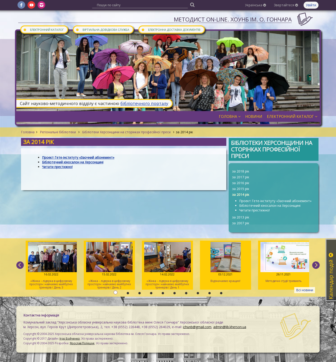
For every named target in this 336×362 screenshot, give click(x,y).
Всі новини (304, 290)
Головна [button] (230, 116)
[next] (316, 265)
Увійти (311, 5)
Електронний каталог (43, 29)
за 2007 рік (240, 223)
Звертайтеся (286, 5)
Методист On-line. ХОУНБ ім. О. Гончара (233, 19)
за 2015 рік (240, 188)
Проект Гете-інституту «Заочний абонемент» (275, 201)
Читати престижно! (254, 210)
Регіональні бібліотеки (58, 132)
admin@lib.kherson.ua (229, 327)
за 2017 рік (240, 177)
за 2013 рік (240, 217)
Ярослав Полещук (82, 343)
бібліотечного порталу (144, 103)
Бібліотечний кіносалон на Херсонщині (270, 205)
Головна (28, 132)
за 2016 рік (240, 183)
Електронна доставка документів (170, 29)
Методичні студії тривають (283, 262)
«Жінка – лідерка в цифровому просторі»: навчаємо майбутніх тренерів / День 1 (167, 265)
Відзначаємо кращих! (225, 262)
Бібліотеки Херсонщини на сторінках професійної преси (126, 132)
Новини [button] (253, 116)
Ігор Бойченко (70, 339)
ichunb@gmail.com (197, 327)
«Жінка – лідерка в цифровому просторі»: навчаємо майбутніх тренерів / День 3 (51, 265)
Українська (255, 5)
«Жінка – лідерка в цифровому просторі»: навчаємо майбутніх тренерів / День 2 (109, 265)
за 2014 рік (240, 194)
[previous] (20, 265)
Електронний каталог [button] (292, 116)
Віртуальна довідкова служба (102, 29)
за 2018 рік (240, 171)
